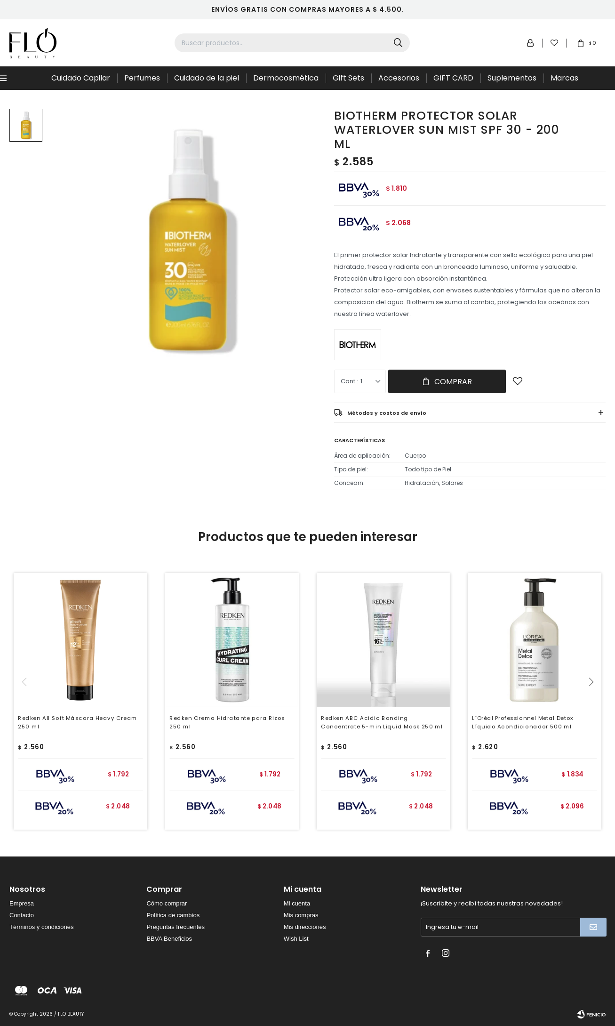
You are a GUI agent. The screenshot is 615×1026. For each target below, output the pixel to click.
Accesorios (398, 78)
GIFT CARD (453, 78)
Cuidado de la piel (206, 78)
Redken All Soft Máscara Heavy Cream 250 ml (77, 722)
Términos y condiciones (41, 926)
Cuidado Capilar (80, 78)
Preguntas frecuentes (175, 926)
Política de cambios (173, 915)
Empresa (21, 903)
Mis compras (301, 915)
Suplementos (511, 78)
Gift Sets (348, 78)
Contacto (21, 915)
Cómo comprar (166, 903)
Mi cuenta (297, 903)
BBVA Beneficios (169, 938)
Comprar (453, 381)
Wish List (296, 938)
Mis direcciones (305, 926)
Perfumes (142, 78)
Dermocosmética (286, 78)
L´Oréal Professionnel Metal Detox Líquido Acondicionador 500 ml (523, 722)
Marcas (564, 78)
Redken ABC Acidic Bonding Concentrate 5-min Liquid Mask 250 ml (382, 722)
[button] (594, 701)
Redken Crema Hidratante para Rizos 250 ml (227, 722)
